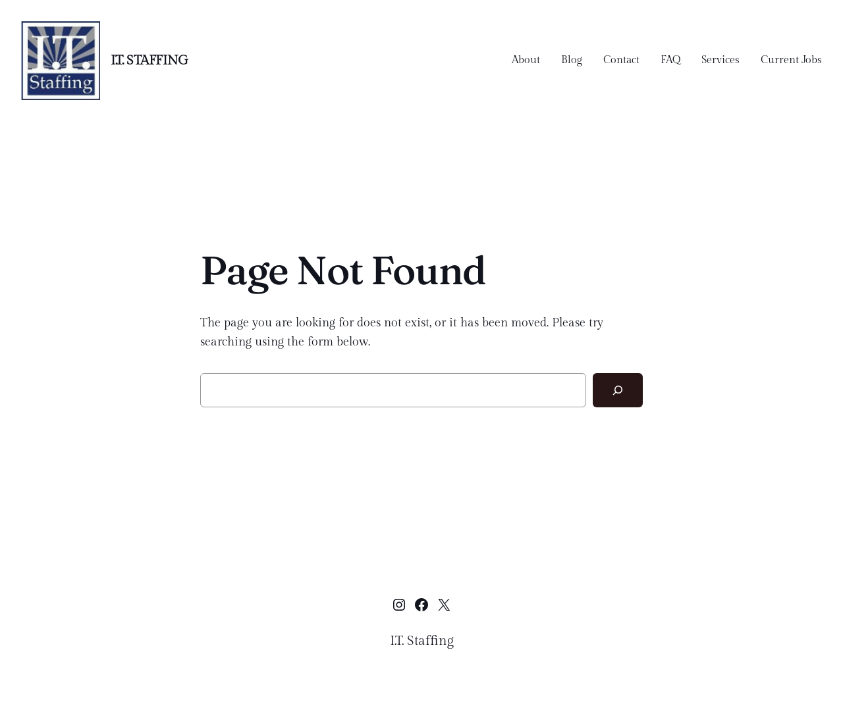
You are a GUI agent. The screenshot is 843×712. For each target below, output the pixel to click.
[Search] (618, 390)
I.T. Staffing (149, 60)
